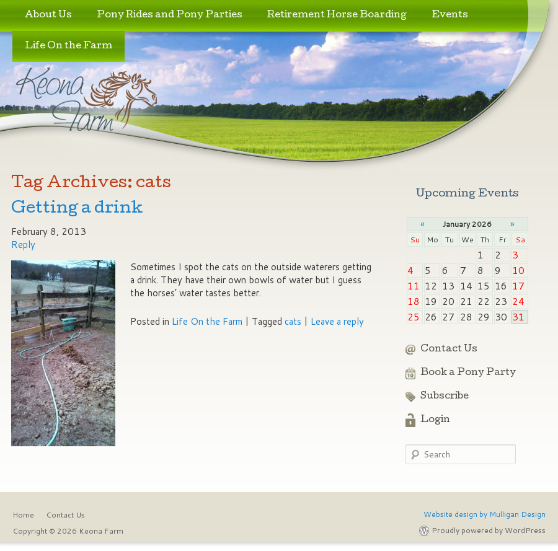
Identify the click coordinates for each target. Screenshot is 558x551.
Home (23, 514)
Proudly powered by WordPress (489, 530)
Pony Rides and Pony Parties (169, 15)
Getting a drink (77, 209)
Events (450, 15)
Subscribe (444, 397)
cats (293, 321)
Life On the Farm (68, 46)
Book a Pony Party (468, 373)
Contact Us (448, 350)
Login (435, 420)
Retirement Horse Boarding (337, 15)
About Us (48, 15)
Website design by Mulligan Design (484, 514)
